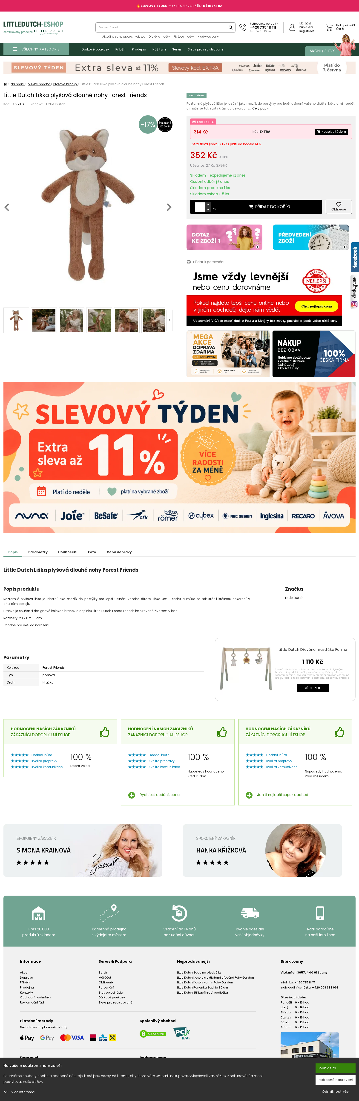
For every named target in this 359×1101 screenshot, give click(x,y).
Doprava (26, 977)
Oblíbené (106, 982)
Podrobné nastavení (335, 1079)
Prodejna (139, 49)
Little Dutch (56, 104)
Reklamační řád (32, 1002)
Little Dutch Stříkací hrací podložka (202, 992)
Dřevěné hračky (159, 36)
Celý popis (260, 108)
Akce (24, 972)
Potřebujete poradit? (264, 23)
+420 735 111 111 (263, 27)
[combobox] (166, 27)
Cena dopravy (130, 552)
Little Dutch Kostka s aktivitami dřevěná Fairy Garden (215, 977)
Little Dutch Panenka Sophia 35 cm (202, 987)
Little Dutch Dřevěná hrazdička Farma (313, 649)
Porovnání (106, 987)
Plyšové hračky (184, 36)
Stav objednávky (111, 992)
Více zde (313, 687)
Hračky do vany (208, 36)
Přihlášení (306, 27)
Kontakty (26, 992)
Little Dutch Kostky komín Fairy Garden (205, 982)
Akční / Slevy (328, 51)
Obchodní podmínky (35, 997)
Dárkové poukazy (95, 49)
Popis (14, 552)
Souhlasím (327, 1068)
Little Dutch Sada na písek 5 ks (199, 972)
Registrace (307, 31)
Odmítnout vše (335, 1091)
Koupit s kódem (330, 131)
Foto (101, 552)
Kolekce (140, 36)
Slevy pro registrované (206, 49)
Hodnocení (74, 552)
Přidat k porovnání (205, 261)
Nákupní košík (346, 25)
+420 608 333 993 (325, 987)
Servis (176, 49)
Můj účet (305, 23)
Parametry (41, 552)
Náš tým (159, 49)
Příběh (120, 49)
